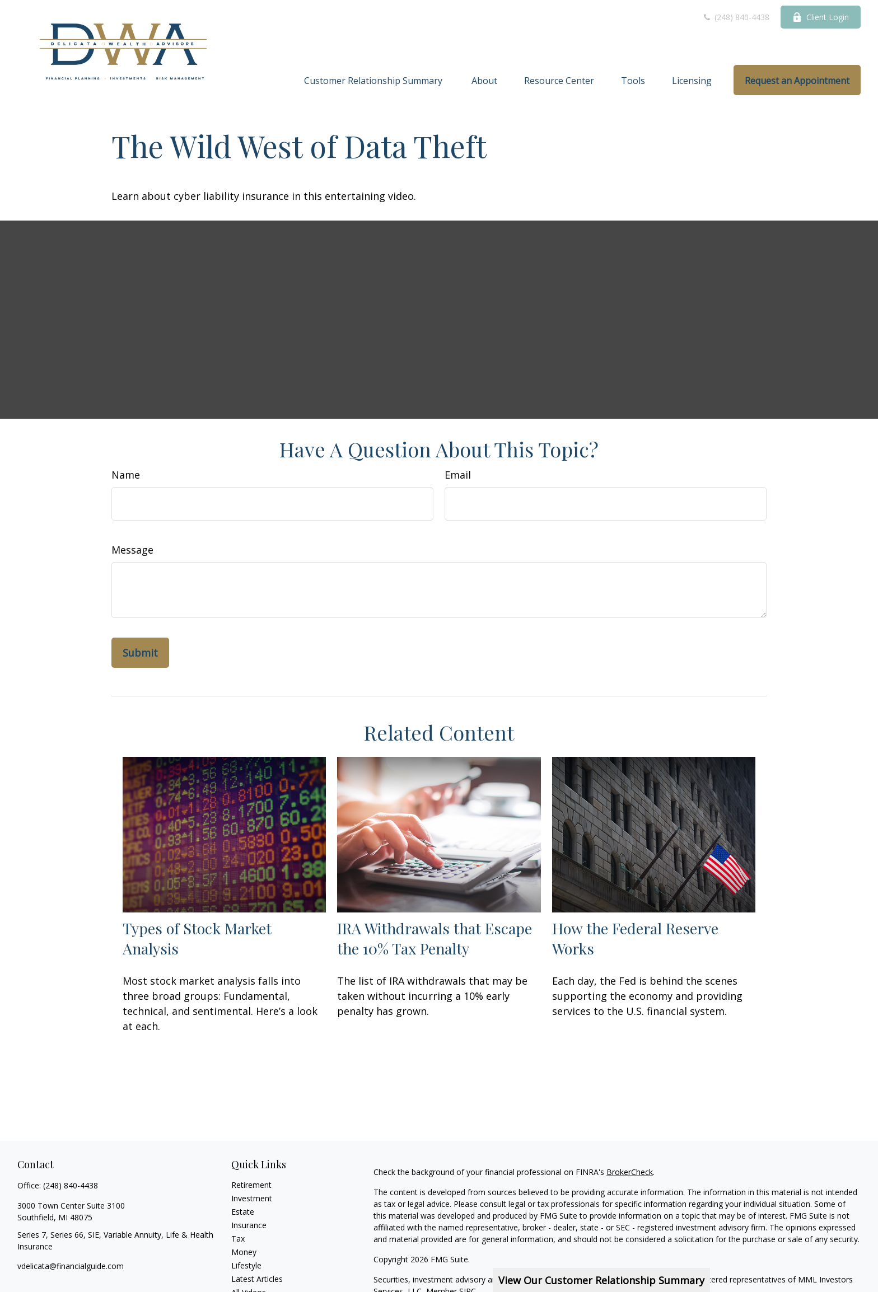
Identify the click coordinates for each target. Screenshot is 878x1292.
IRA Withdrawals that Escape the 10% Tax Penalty (434, 938)
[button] (374, 80)
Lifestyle (246, 1265)
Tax (238, 1238)
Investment (251, 1198)
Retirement (251, 1184)
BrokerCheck (629, 1172)
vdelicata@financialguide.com (70, 1266)
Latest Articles (257, 1279)
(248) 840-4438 (735, 17)
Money (243, 1252)
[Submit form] (140, 653)
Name (125, 474)
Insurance (249, 1225)
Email (458, 474)
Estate (242, 1211)
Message (132, 549)
